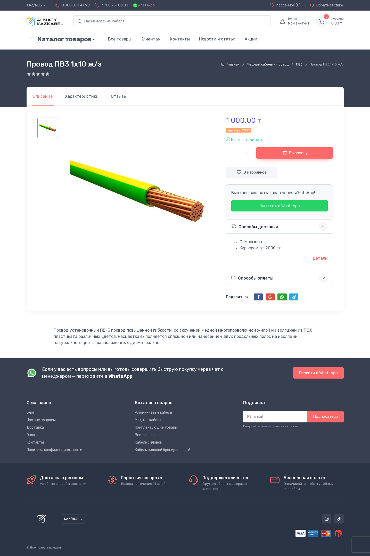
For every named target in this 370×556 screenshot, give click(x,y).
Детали (320, 258)
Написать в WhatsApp (279, 205)
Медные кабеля (148, 420)
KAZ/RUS (35, 5)
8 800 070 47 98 (76, 5)
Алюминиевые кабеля (153, 412)
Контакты (180, 39)
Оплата (33, 435)
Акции (251, 39)
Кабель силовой (148, 442)
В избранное (252, 172)
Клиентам (151, 39)
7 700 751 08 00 (114, 5)
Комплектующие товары (156, 427)
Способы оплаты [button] (252, 277)
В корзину (295, 152)
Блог (31, 412)
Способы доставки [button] (254, 226)
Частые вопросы (41, 420)
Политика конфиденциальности (54, 450)
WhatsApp (146, 5)
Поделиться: (238, 297)
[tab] (82, 96)
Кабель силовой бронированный (162, 450)
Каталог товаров (59, 39)
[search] (171, 21)
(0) (285, 5)
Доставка (35, 427)
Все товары (119, 39)
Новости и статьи (217, 39)
